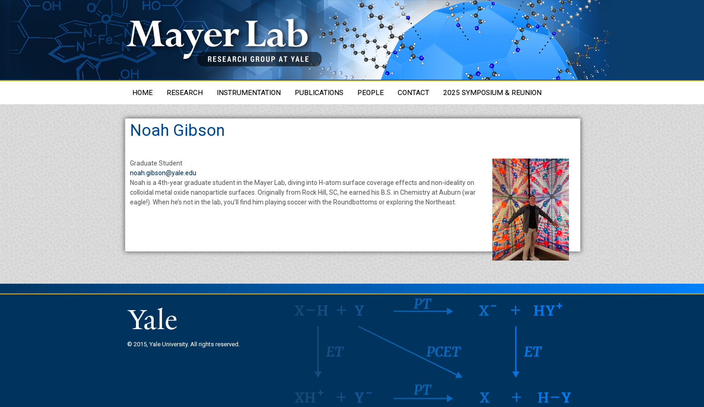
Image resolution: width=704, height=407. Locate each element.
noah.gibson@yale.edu (163, 173)
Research (185, 93)
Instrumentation (249, 93)
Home (142, 93)
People (370, 93)
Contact (413, 93)
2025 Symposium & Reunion (492, 93)
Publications (319, 93)
